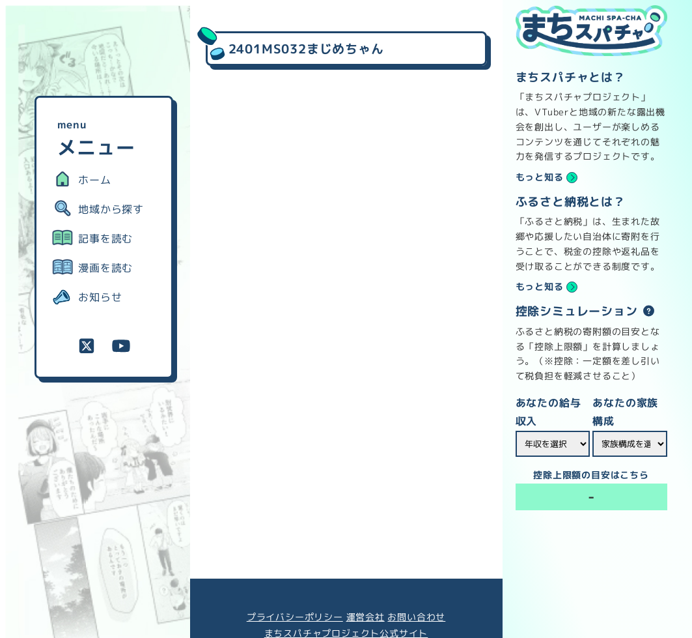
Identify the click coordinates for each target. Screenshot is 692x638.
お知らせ (100, 297)
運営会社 (365, 617)
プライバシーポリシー (295, 617)
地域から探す (111, 209)
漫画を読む (105, 268)
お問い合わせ (416, 617)
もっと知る (540, 177)
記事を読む (105, 238)
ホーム (94, 180)
